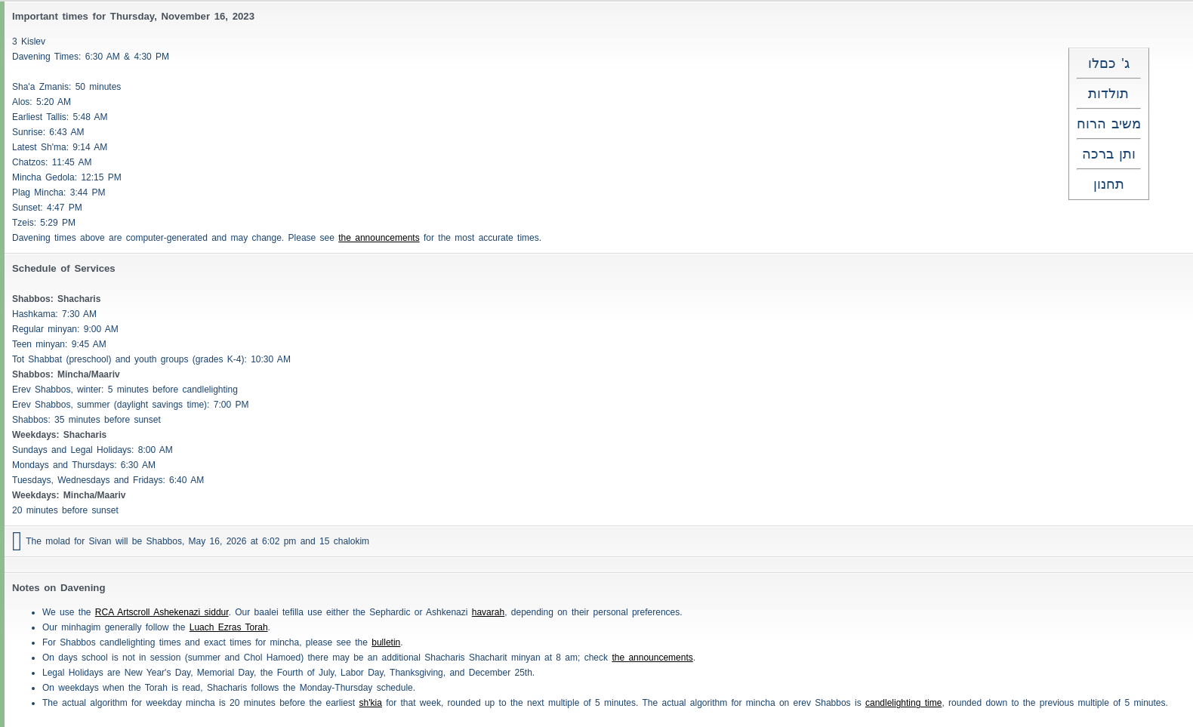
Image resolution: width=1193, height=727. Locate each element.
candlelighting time (903, 703)
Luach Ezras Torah (229, 627)
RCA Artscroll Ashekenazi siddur (162, 612)
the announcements (378, 238)
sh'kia (370, 703)
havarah (488, 612)
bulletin (385, 642)
